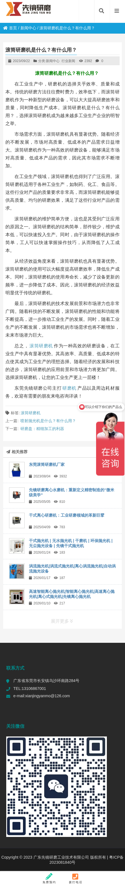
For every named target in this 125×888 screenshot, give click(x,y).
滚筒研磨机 (41, 345)
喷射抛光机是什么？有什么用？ (48, 420)
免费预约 (49, 878)
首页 (10, 28)
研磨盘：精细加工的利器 (42, 428)
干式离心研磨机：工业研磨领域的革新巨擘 (66, 515)
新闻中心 (28, 28)
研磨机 (69, 388)
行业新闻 (68, 61)
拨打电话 (75, 878)
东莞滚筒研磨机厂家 (47, 464)
